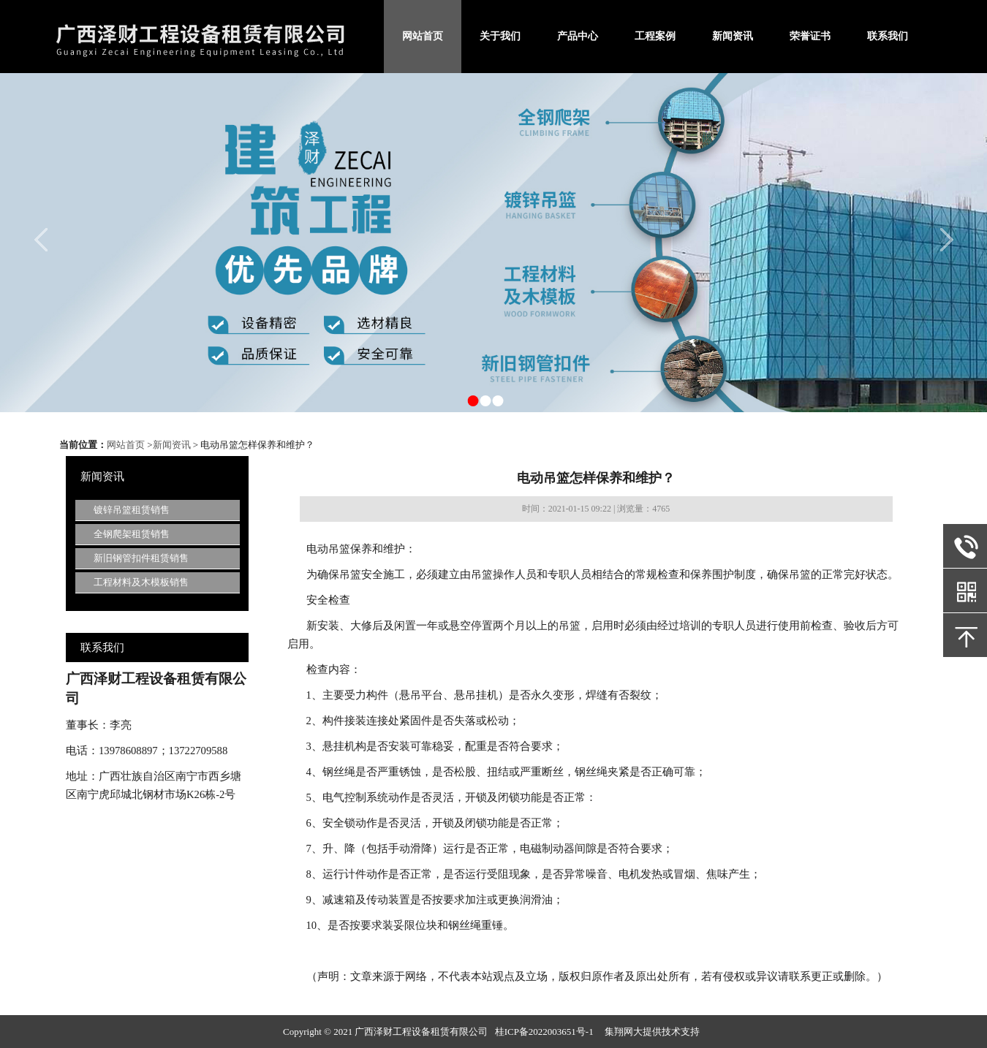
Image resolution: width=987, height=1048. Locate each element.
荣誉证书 (810, 36)
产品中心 (577, 36)
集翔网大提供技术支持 (652, 1031)
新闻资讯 (732, 36)
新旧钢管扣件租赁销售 (141, 558)
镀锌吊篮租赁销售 (132, 509)
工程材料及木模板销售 (141, 582)
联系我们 (887, 36)
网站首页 (422, 36)
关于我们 (500, 36)
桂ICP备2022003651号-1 (544, 1031)
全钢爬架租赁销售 (132, 533)
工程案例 (655, 36)
